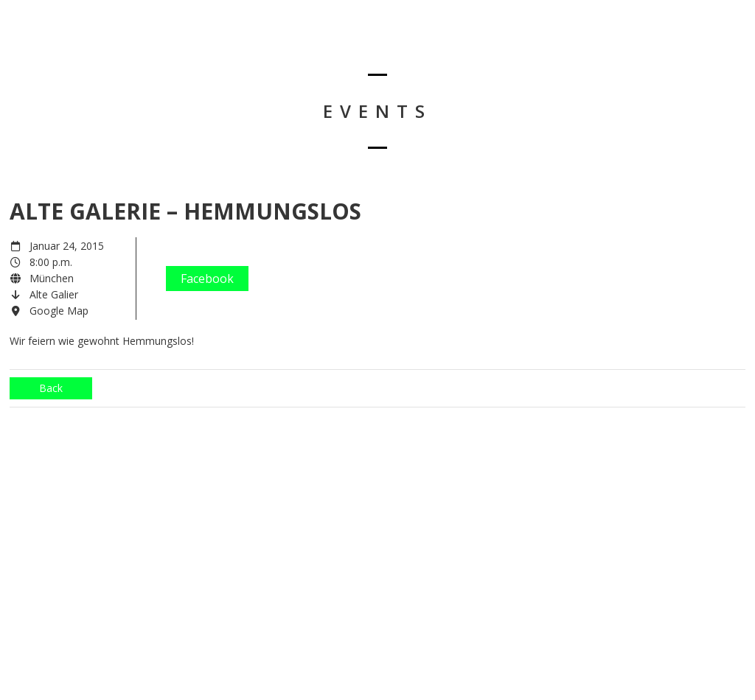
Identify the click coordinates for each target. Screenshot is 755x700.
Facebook (207, 278)
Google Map (58, 311)
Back (51, 388)
